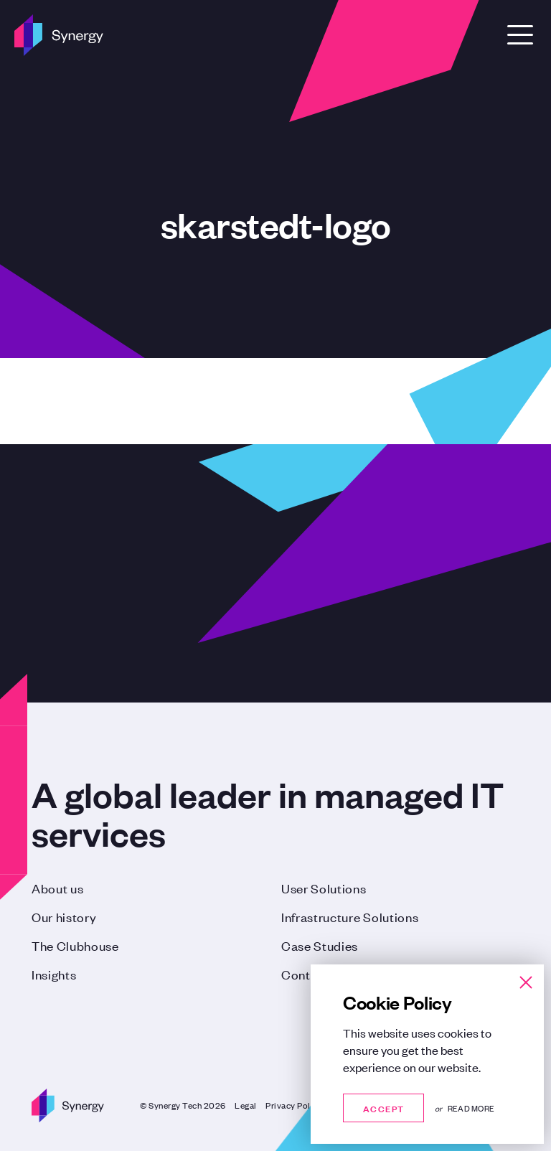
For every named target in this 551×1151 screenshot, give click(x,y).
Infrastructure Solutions (349, 916)
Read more (471, 1107)
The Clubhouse (75, 945)
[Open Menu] (520, 34)
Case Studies (319, 945)
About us (57, 887)
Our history (64, 916)
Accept (383, 1107)
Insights (54, 974)
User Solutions (324, 887)
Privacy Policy (293, 1105)
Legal (246, 1105)
